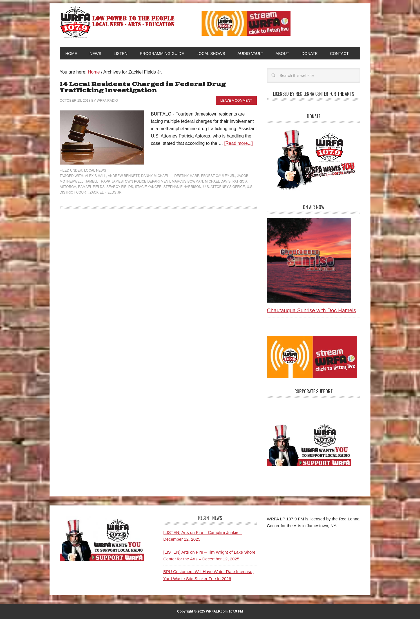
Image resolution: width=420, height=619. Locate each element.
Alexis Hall (95, 176)
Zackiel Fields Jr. (106, 192)
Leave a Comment (236, 101)
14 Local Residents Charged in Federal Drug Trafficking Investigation (142, 87)
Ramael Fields (91, 187)
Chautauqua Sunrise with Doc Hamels (311, 310)
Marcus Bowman (187, 181)
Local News (95, 170)
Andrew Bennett (123, 176)
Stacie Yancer (148, 187)
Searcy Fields (119, 187)
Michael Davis (218, 181)
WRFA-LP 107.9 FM (118, 22)
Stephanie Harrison (183, 187)
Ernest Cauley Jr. (218, 176)
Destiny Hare (186, 176)
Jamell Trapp (97, 181)
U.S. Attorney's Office (224, 187)
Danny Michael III (156, 176)
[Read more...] (238, 143)
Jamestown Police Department (140, 181)
